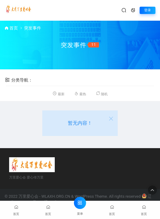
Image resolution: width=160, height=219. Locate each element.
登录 (147, 10)
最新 (58, 93)
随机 (102, 93)
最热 (80, 93)
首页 (13, 28)
